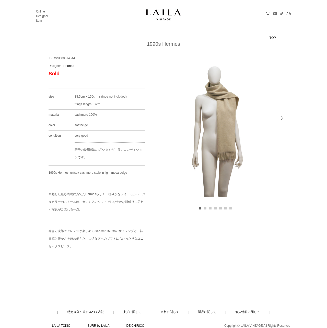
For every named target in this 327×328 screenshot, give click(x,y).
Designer (42, 16)
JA (288, 14)
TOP (273, 38)
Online (40, 11)
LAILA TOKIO (61, 325)
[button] (283, 118)
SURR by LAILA (98, 325)
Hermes (68, 66)
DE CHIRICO (135, 325)
